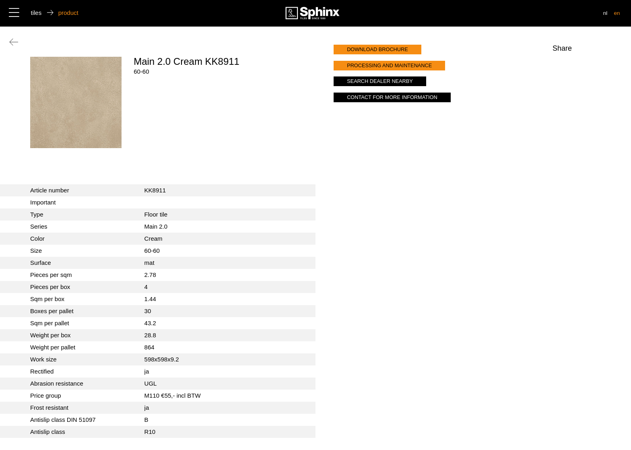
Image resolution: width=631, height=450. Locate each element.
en (617, 13)
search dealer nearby (380, 81)
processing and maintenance (389, 65)
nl (605, 13)
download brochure (377, 49)
